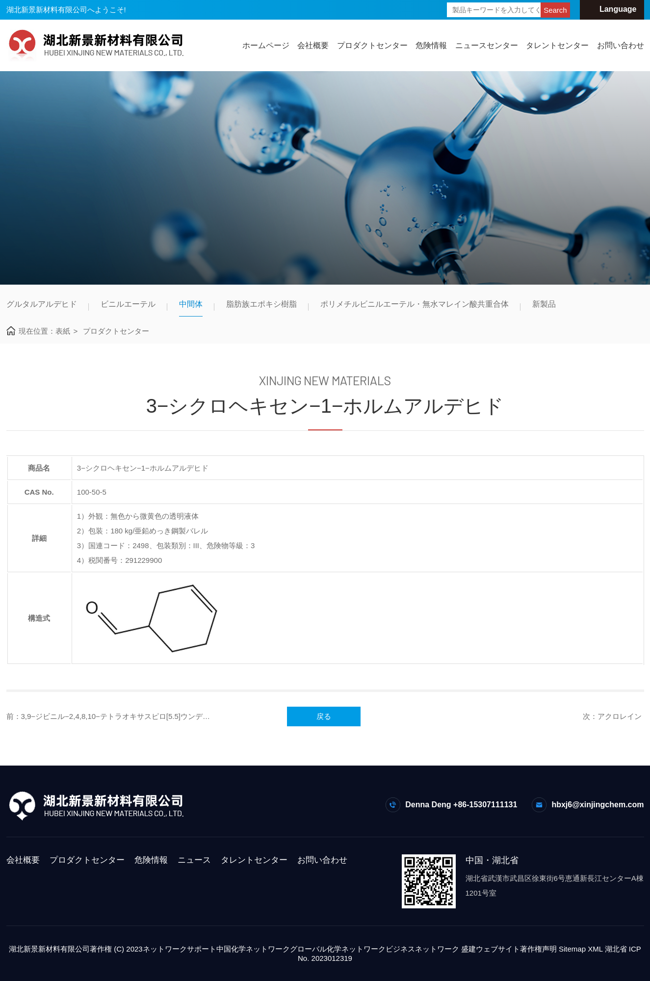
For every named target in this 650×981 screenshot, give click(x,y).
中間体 (191, 304)
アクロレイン (620, 716)
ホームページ (265, 45)
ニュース (194, 860)
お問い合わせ (620, 45)
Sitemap (572, 949)
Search (555, 10)
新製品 (544, 304)
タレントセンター (557, 45)
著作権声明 (538, 949)
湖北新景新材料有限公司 (49, 949)
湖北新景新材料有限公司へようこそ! (66, 9)
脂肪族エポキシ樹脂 (261, 304)
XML (595, 949)
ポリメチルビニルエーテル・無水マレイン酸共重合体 (414, 304)
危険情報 (431, 45)
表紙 (62, 331)
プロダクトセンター (372, 45)
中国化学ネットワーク (253, 949)
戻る (323, 716)
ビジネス (400, 949)
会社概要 (313, 45)
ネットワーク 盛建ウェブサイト (467, 949)
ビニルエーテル (128, 304)
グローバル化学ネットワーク (338, 949)
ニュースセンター (486, 45)
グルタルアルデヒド (41, 304)
